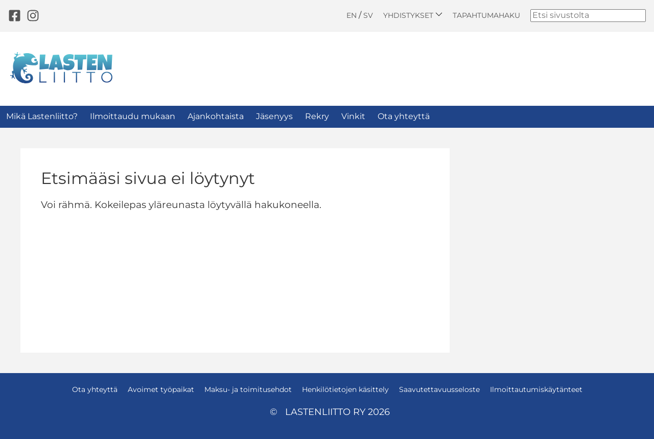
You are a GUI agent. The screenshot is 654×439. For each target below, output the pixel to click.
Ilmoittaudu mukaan (132, 116)
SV (368, 15)
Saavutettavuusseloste (439, 389)
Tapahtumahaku (486, 15)
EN (351, 15)
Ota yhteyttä (404, 116)
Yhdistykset (412, 15)
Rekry (317, 116)
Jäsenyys (274, 116)
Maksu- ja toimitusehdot (248, 389)
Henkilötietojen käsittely (345, 389)
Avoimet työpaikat (161, 389)
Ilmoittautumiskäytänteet (536, 389)
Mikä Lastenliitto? (42, 116)
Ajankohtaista (216, 116)
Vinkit (353, 116)
